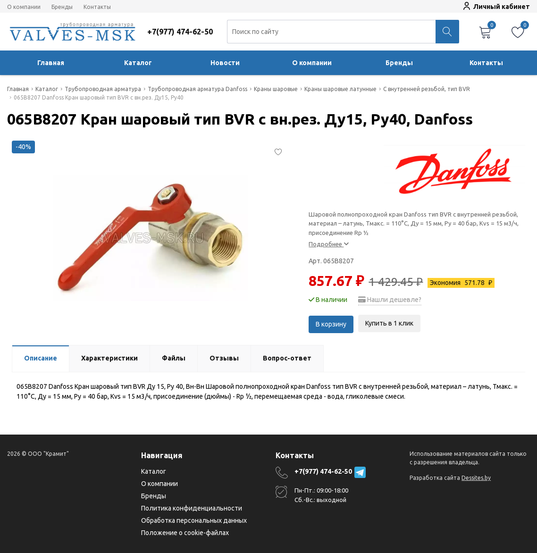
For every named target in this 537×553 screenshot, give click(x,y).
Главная (50, 63)
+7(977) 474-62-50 (323, 471)
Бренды (62, 7)
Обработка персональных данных (194, 520)
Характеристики (109, 358)
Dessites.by (476, 478)
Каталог (138, 63)
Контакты (97, 7)
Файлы (173, 358)
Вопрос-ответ (287, 358)
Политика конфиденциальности (191, 508)
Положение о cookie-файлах (185, 532)
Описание (40, 358)
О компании (24, 7)
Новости (225, 63)
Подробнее (329, 244)
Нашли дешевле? (389, 299)
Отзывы (224, 358)
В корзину (331, 323)
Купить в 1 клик (389, 323)
